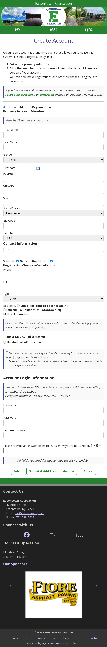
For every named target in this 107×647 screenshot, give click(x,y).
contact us (47, 94)
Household (16, 107)
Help (66, 638)
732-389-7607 (25, 517)
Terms (14, 638)
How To (92, 638)
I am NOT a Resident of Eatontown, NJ (33, 310)
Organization (41, 107)
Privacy (41, 638)
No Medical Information (24, 342)
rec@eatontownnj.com (29, 513)
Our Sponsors (15, 563)
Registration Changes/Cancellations (29, 265)
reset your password (20, 94)
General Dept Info (33, 261)
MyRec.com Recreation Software (61, 643)
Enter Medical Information (26, 336)
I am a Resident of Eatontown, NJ (44, 306)
